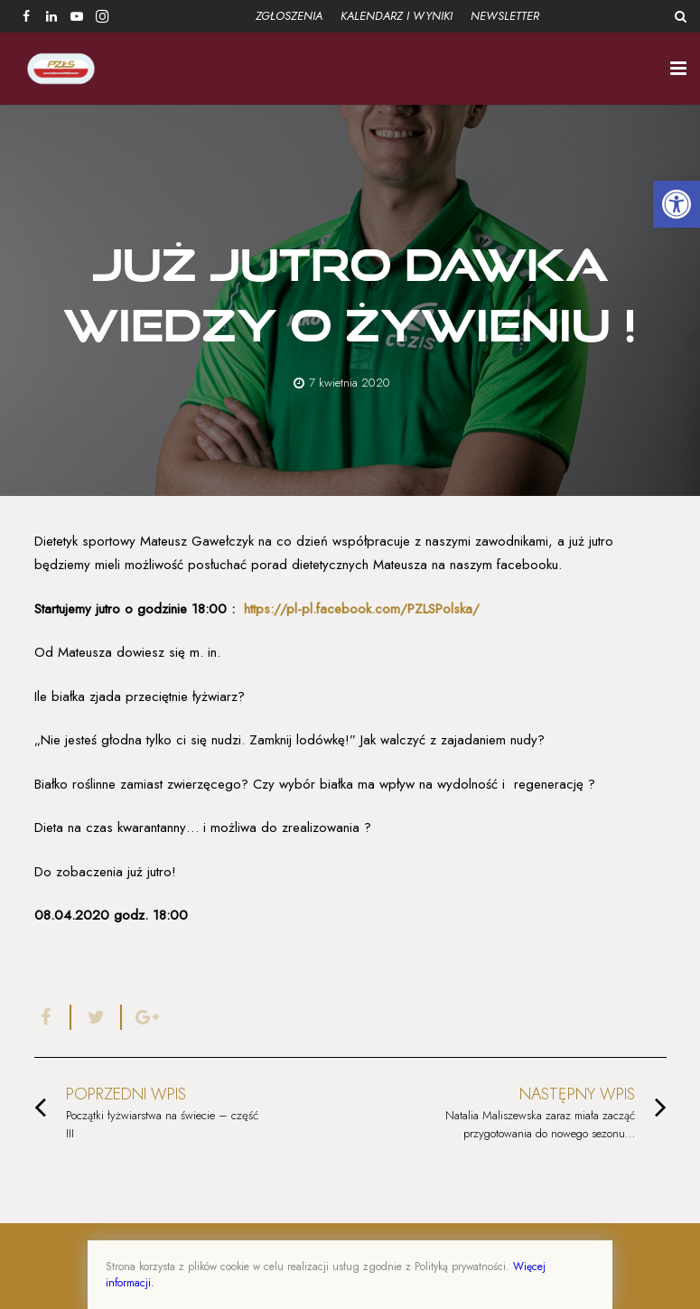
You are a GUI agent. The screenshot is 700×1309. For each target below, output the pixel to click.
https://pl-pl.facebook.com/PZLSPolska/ (362, 609)
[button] (676, 204)
